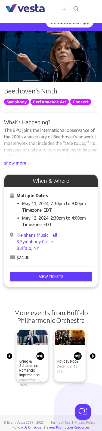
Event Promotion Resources (68, 427)
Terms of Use (60, 422)
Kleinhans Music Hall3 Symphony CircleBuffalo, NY (37, 242)
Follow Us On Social (27, 427)
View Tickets (51, 276)
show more (15, 162)
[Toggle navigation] (91, 8)
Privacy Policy (85, 422)
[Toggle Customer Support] (83, 412)
